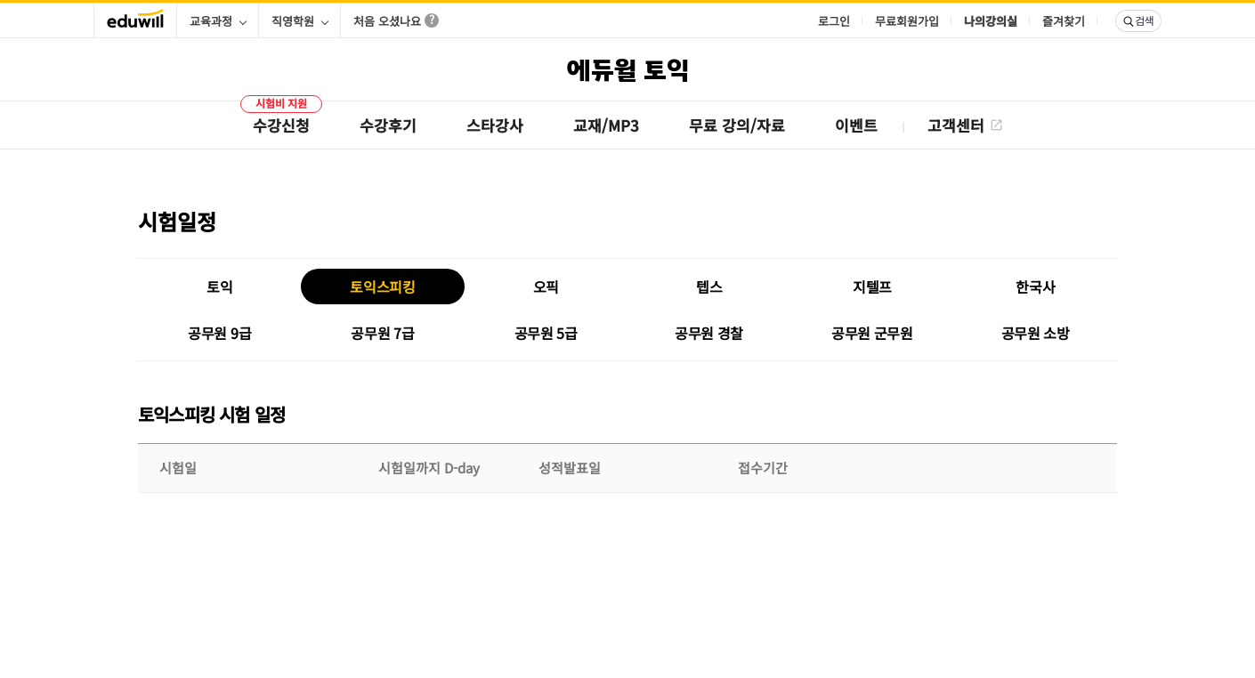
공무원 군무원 (872, 332)
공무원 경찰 (709, 332)
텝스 (709, 286)
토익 (219, 286)
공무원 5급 (546, 332)
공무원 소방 (1035, 332)
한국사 (1035, 286)
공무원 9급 (219, 332)
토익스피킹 (382, 286)
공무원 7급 (382, 332)
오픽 (546, 286)
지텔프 (872, 286)
